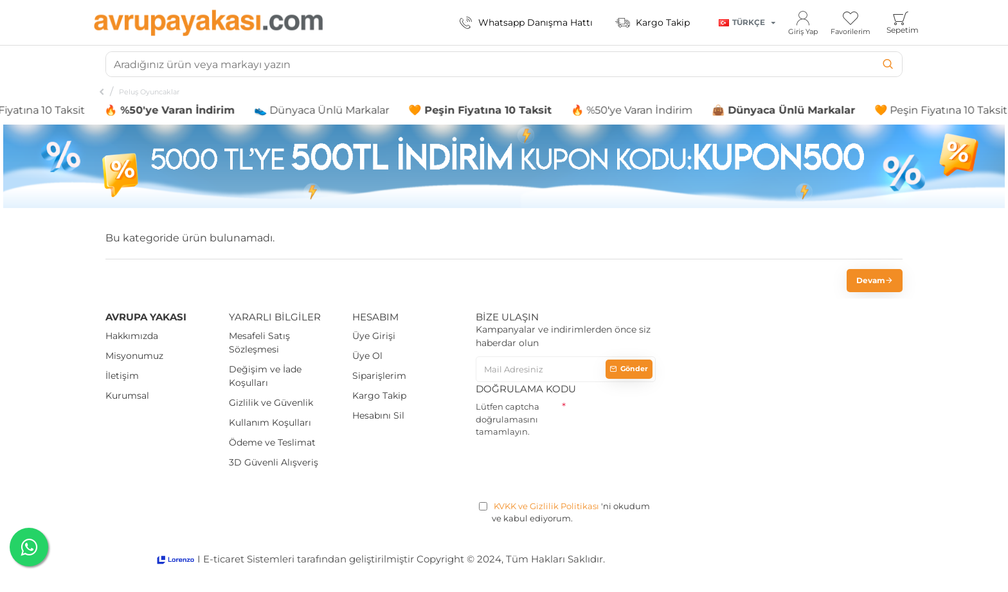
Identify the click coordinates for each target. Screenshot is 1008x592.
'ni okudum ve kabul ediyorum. (564, 512)
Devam (870, 280)
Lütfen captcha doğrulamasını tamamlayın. (507, 419)
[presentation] (573, 467)
